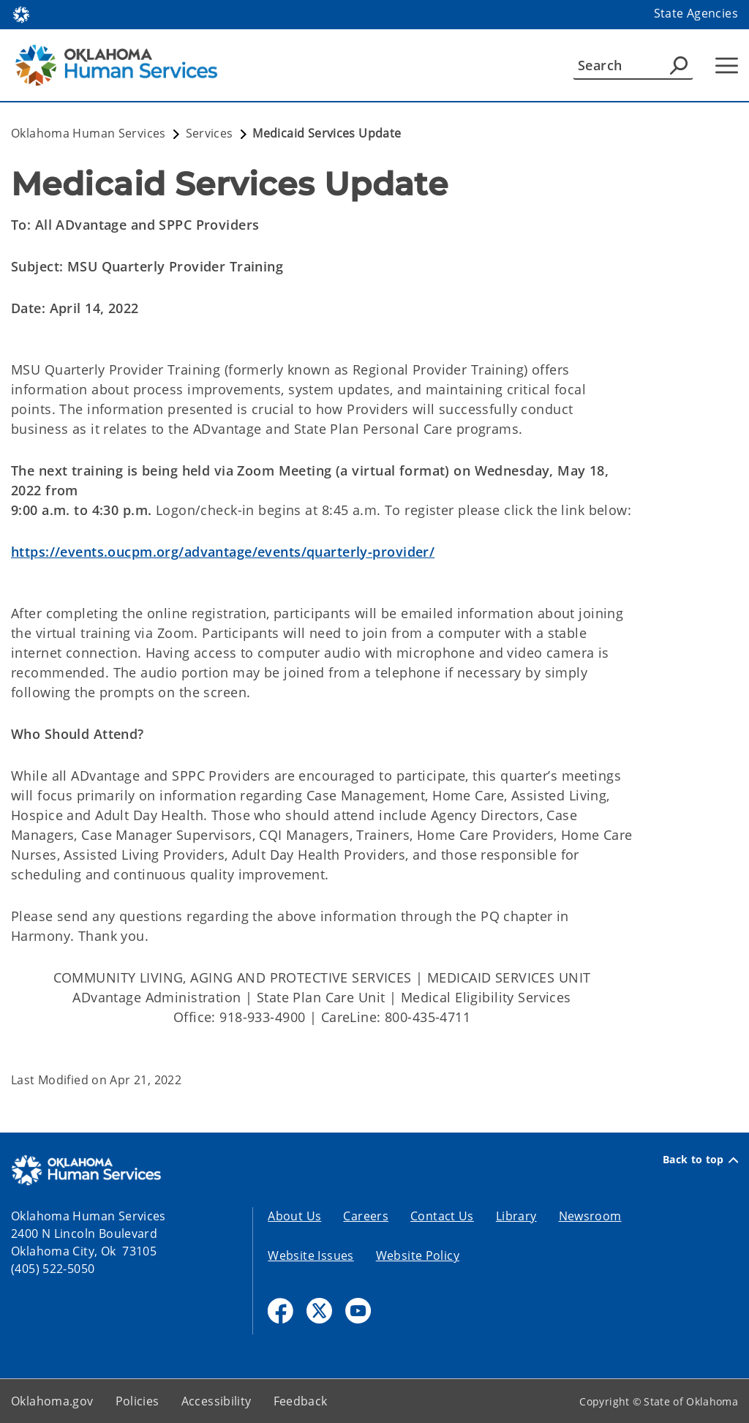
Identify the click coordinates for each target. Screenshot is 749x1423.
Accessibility (216, 1401)
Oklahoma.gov (52, 1401)
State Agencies (696, 13)
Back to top (700, 1159)
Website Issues (310, 1255)
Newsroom (590, 1216)
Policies (137, 1401)
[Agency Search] (678, 65)
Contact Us (442, 1216)
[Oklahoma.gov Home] (21, 13)
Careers (365, 1216)
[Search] (633, 65)
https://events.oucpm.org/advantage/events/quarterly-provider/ (222, 551)
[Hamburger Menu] (726, 65)
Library (516, 1216)
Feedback (301, 1401)
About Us (294, 1216)
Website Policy (417, 1255)
